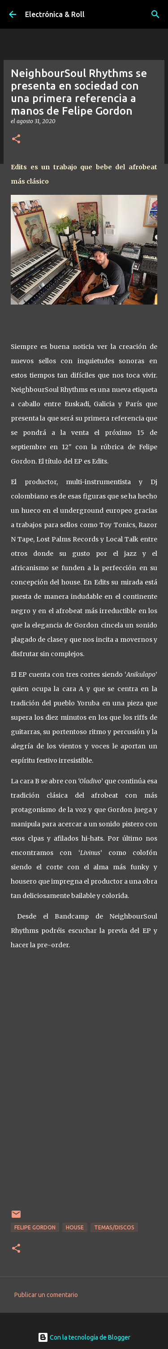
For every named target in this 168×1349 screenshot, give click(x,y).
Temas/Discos (114, 1227)
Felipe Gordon (35, 1227)
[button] (16, 139)
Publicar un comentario (46, 1294)
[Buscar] (155, 14)
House (75, 1227)
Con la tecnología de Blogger (84, 1337)
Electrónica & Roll (55, 14)
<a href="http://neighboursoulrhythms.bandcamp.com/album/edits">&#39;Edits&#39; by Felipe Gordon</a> (84, 1098)
